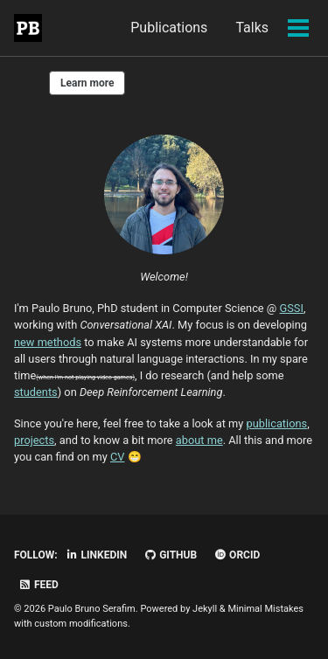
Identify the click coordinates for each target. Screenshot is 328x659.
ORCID (236, 555)
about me (199, 440)
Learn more (87, 83)
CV (117, 456)
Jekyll (204, 608)
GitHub (170, 555)
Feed (38, 585)
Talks (252, 27)
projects (34, 440)
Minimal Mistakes (265, 608)
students (36, 392)
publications (277, 423)
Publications (168, 27)
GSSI (292, 308)
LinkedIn (97, 555)
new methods (47, 342)
